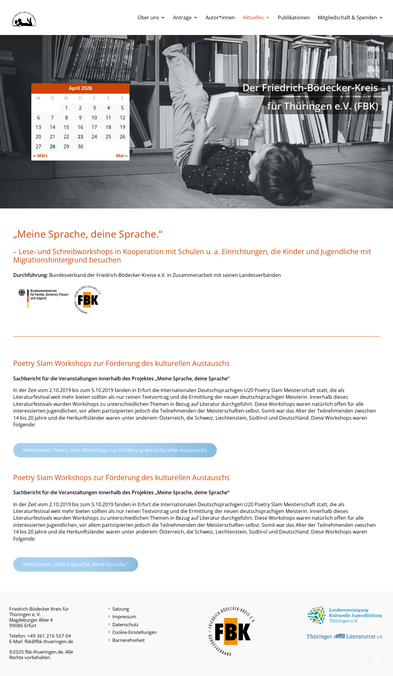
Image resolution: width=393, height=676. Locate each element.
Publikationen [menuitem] (294, 18)
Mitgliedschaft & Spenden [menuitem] (347, 18)
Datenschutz (125, 624)
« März (40, 155)
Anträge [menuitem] (182, 18)
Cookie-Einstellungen (134, 632)
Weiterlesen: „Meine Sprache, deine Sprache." (75, 564)
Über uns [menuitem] (148, 18)
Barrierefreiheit (128, 640)
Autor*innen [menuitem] (220, 18)
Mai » (122, 155)
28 (52, 146)
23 (80, 136)
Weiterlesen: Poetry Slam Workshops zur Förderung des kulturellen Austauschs (115, 450)
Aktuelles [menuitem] (253, 18)
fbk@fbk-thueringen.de (49, 641)
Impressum (124, 616)
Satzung (120, 609)
